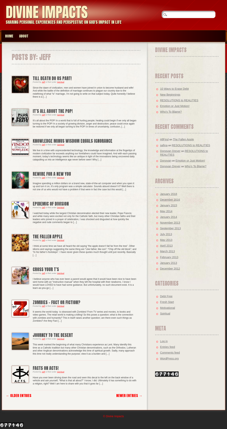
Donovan (165, 160)
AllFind (164, 139)
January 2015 (168, 205)
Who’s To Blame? (171, 111)
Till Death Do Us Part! (52, 78)
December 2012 (170, 268)
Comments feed (170, 352)
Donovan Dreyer (170, 151)
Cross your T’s (46, 269)
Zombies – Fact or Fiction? (56, 302)
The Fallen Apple (48, 236)
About (23, 36)
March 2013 (167, 251)
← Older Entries (18, 395)
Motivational (167, 307)
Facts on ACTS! (46, 368)
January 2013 (168, 262)
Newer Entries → (129, 395)
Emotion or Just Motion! (174, 106)
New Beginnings (170, 94)
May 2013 (166, 239)
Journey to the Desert (53, 335)
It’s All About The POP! (53, 111)
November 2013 (170, 222)
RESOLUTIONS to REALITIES (179, 100)
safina (163, 145)
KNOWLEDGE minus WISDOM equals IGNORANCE (72, 141)
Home (9, 36)
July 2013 (166, 234)
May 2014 (166, 211)
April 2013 (166, 245)
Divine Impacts (47, 12)
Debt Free (166, 296)
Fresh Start (167, 302)
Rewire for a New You (52, 174)
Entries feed (167, 347)
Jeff (43, 82)
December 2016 (170, 199)
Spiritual (60, 82)
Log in (164, 341)
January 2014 (168, 217)
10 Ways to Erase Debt (174, 88)
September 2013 (170, 228)
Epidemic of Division (51, 203)
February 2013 (169, 257)
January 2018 (168, 194)
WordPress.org (169, 358)
